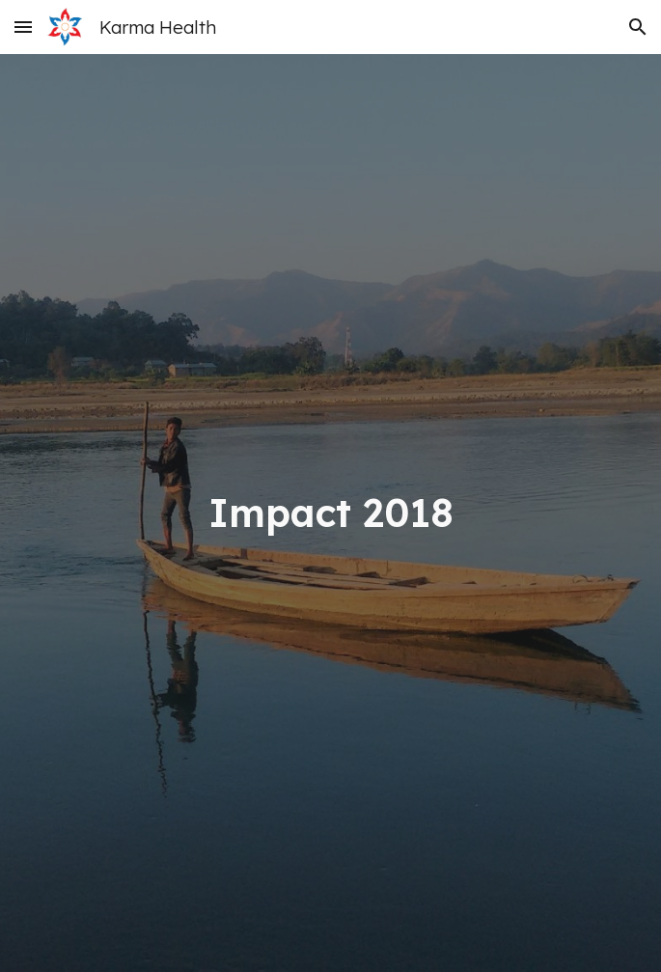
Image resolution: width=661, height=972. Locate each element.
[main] (330, 513)
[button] (23, 26)
